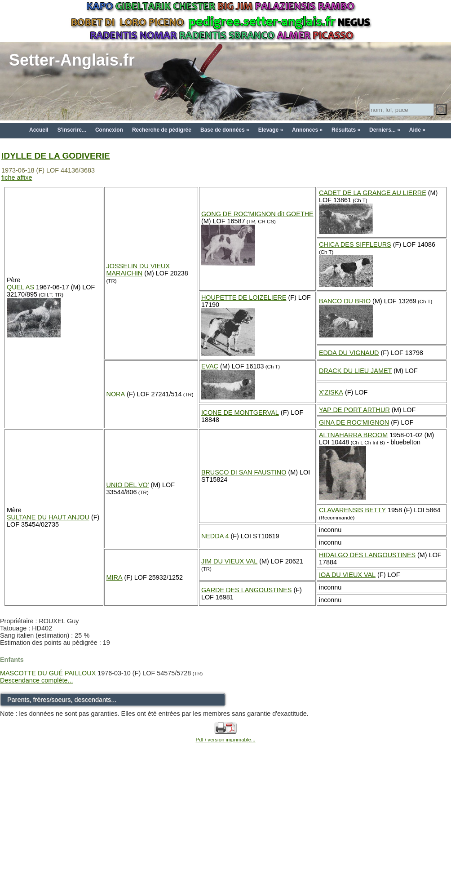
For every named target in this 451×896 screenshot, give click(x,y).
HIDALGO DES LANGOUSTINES (367, 555)
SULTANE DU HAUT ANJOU (48, 517)
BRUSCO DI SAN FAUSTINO (244, 472)
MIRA (114, 577)
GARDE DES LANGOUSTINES (246, 590)
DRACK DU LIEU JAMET (355, 370)
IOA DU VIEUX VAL (347, 574)
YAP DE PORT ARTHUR (354, 409)
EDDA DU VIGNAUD (349, 352)
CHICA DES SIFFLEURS (355, 244)
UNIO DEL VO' (127, 484)
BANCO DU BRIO (345, 301)
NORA (115, 394)
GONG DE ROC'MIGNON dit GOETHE (257, 213)
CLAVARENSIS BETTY (352, 510)
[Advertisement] (225, 832)
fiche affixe (16, 177)
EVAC (209, 366)
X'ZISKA (331, 392)
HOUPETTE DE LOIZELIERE (244, 297)
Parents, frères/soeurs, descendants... (61, 699)
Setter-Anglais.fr (72, 60)
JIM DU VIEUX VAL (229, 561)
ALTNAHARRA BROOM (353, 435)
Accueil (39, 130)
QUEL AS (20, 287)
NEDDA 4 (215, 536)
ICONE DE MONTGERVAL (240, 412)
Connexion (109, 130)
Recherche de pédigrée (161, 130)
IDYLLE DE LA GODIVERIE (55, 155)
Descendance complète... (36, 680)
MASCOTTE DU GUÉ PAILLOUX (48, 673)
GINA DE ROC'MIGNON (354, 422)
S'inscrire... (71, 130)
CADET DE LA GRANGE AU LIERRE (372, 192)
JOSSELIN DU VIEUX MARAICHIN (138, 269)
